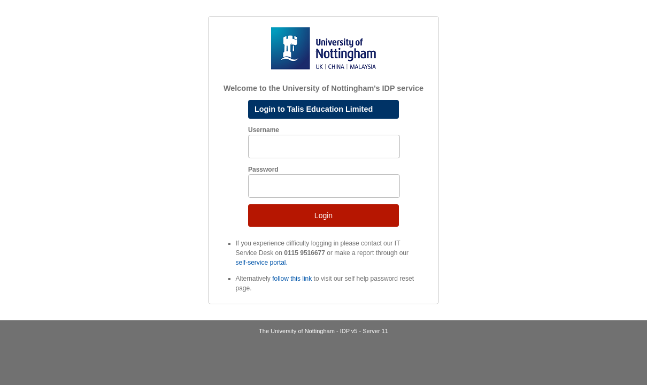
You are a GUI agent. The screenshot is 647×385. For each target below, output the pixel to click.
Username (263, 130)
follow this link (292, 278)
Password (263, 169)
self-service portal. (262, 262)
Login (323, 215)
